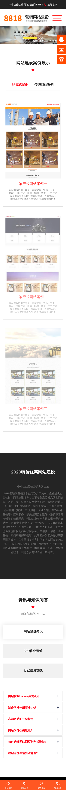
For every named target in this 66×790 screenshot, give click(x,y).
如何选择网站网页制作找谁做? (27, 742)
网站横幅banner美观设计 (24, 696)
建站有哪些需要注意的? (22, 753)
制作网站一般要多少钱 (22, 708)
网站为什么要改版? (20, 731)
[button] (5, 35)
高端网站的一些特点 (20, 719)
